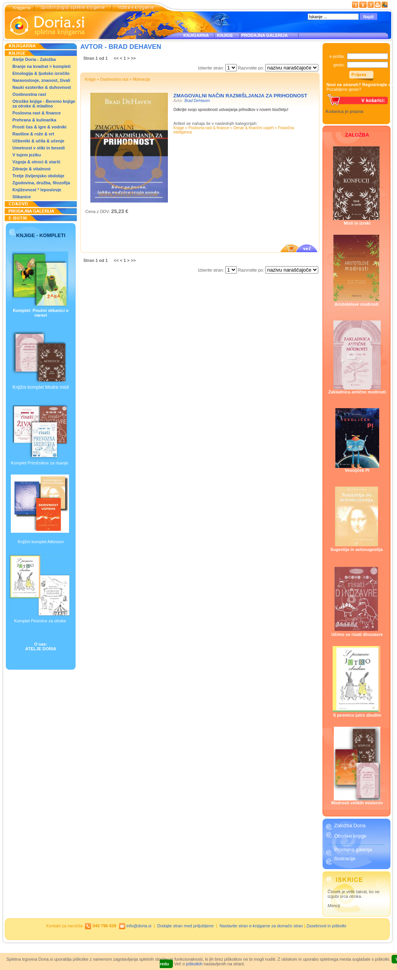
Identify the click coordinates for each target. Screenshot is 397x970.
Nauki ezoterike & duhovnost (41, 87)
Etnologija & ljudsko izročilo (40, 73)
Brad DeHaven (197, 101)
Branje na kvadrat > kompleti (41, 66)
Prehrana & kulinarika (34, 120)
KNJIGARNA (196, 35)
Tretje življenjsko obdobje (38, 175)
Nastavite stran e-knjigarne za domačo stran (261, 925)
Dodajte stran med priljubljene (185, 925)
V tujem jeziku (26, 154)
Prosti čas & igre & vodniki (39, 127)
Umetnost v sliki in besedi (38, 148)
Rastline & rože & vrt (33, 134)
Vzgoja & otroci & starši (36, 161)
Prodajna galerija (353, 849)
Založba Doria (350, 825)
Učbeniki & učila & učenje (38, 141)
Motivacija (141, 79)
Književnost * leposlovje (36, 189)
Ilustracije (345, 858)
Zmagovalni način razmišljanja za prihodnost (240, 96)
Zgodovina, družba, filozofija (41, 182)
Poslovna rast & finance (36, 113)
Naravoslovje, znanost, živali (41, 80)
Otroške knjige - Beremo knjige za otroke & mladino (43, 103)
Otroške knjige (350, 836)
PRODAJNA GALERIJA (264, 35)
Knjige (90, 79)
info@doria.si (138, 925)
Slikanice (21, 196)
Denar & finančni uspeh (253, 128)
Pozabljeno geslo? (343, 89)
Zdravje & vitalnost (31, 168)
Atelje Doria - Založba (34, 59)
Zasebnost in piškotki (326, 925)
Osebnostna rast (29, 94)
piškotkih (194, 963)
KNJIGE (224, 35)
